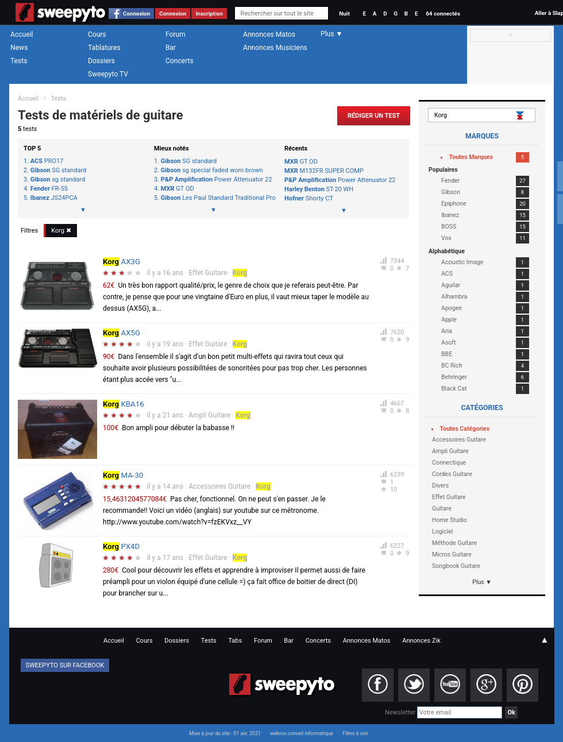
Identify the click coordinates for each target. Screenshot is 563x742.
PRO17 (47, 161)
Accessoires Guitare (219, 486)
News (19, 48)
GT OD (177, 189)
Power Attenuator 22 (216, 179)
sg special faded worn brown (212, 170)
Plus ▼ (482, 582)
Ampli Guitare (209, 415)
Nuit (344, 13)
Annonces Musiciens (275, 48)
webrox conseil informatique (301, 733)
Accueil (21, 34)
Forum (175, 34)
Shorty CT (308, 198)
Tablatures (104, 48)
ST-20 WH (318, 189)
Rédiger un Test (374, 115)
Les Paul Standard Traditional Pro (217, 198)
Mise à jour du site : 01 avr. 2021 (224, 733)
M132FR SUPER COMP (324, 171)
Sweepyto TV (108, 74)
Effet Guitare (207, 273)
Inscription (209, 13)
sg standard (57, 179)
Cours (97, 34)
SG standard (58, 170)
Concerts (179, 61)
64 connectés (443, 13)
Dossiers (101, 61)
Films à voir (355, 733)
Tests (18, 61)
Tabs (235, 640)
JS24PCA (54, 198)
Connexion (136, 13)
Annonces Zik (421, 640)
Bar (170, 48)
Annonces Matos (269, 34)
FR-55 (49, 189)
